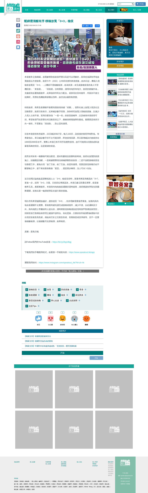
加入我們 (110, 469)
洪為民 (96, 484)
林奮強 (28, 489)
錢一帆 (16, 484)
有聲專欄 (74, 10)
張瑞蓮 (22, 481)
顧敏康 (27, 481)
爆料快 (110, 475)
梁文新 (99, 487)
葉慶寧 (70, 484)
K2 (95, 487)
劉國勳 (27, 487)
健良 (70, 487)
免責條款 (110, 466)
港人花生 (99, 10)
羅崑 (104, 487)
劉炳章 (67, 481)
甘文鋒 (60, 487)
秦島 (21, 484)
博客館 (94, 464)
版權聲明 (110, 467)
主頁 (26, 10)
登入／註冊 (137, 10)
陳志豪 (16, 489)
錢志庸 (22, 487)
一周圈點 (53, 481)
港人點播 (49, 10)
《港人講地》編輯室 (37, 481)
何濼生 (83, 481)
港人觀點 (86, 10)
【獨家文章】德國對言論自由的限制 (38, 341)
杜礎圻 (66, 487)
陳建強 (75, 484)
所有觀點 (63, 466)
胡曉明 (26, 484)
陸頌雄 (44, 487)
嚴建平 (55, 487)
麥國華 (100, 481)
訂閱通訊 (140, 4)
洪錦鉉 (38, 487)
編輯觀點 (63, 464)
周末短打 (60, 481)
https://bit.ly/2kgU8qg (61, 242)
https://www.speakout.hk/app (82, 252)
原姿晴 (89, 481)
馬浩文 (78, 481)
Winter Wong (88, 487)
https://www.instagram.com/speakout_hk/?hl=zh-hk (61, 262)
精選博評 (126, 137)
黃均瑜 (16, 487)
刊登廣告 (110, 473)
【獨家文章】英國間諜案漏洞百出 (37, 336)
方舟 (91, 484)
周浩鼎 (31, 484)
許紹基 (94, 481)
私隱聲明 (110, 464)
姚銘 (108, 487)
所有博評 (120, 62)
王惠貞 (53, 484)
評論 (96, 358)
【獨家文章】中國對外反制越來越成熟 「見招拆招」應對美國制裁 (50, 346)
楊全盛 (107, 484)
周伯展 (59, 484)
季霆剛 (48, 484)
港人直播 (62, 10)
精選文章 (22, 489)
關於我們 (110, 462)
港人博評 (111, 10)
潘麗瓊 (64, 484)
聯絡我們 (110, 471)
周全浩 (86, 484)
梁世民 (72, 481)
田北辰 (37, 484)
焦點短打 (47, 481)
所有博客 (120, 66)
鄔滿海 (42, 484)
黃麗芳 (49, 487)
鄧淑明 (101, 484)
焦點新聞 (37, 10)
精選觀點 (113, 137)
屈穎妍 (16, 481)
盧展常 (81, 487)
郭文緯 (105, 481)
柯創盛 (33, 487)
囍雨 (33, 489)
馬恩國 (81, 484)
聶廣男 (75, 487)
